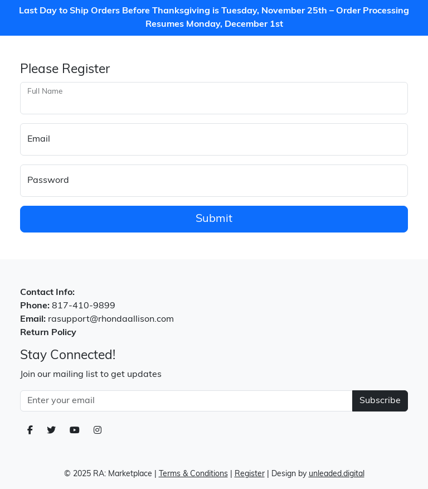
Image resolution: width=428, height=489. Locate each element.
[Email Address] (186, 400)
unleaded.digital (336, 474)
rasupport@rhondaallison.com (111, 319)
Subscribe (380, 400)
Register (250, 474)
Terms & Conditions (193, 474)
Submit (214, 219)
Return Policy (48, 332)
